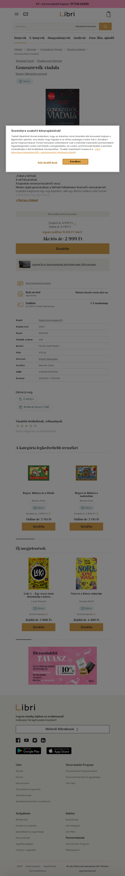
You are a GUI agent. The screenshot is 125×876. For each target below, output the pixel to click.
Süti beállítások (47, 162)
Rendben (75, 161)
